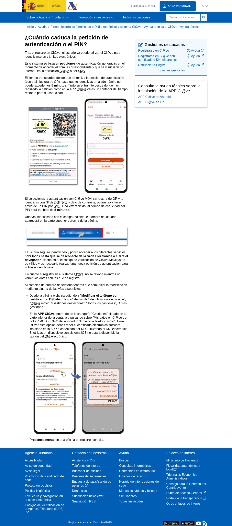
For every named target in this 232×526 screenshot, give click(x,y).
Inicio (30, 26)
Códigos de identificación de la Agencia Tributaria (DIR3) (44, 508)
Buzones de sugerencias (89, 476)
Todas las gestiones (136, 17)
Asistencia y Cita (83, 460)
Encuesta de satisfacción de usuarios (91, 483)
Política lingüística (37, 490)
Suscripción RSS (84, 501)
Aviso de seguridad (38, 465)
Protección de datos (39, 485)
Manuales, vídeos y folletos (138, 490)
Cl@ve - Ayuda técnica (184, 26)
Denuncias (79, 490)
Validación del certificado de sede (44, 478)
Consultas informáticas (135, 465)
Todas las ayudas (131, 501)
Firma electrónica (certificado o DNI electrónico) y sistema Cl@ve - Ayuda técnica (107, 26)
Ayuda (42, 26)
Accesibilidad (34, 460)
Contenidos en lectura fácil (137, 471)
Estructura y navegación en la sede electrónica (44, 497)
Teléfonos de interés (86, 465)
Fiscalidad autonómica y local (183, 467)
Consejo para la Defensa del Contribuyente (186, 485)
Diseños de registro (132, 476)
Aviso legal (32, 471)
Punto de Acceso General (186, 493)
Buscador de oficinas (86, 471)
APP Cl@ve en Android (154, 96)
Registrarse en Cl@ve (153, 50)
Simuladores (128, 496)
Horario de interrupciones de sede (139, 483)
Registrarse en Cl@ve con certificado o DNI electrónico (158, 57)
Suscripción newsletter (88, 496)
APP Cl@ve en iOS (151, 102)
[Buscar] (183, 17)
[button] (203, 6)
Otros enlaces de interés (183, 503)
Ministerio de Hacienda (182, 460)
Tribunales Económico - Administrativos (182, 476)
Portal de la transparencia (186, 498)
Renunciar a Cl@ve (152, 65)
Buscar (124, 460)
